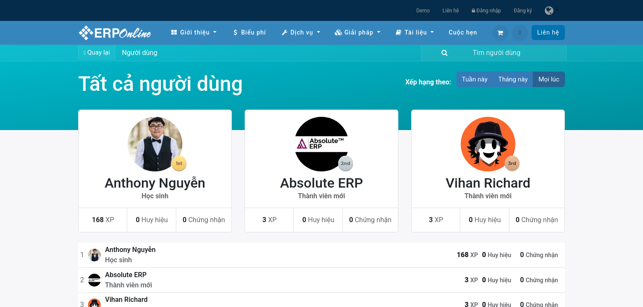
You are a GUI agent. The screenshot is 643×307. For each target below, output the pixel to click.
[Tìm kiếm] (442, 53)
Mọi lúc (548, 79)
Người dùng (139, 53)
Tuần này (475, 79)
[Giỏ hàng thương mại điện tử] (500, 33)
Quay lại (97, 52)
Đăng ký (523, 11)
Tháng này (513, 79)
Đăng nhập (486, 11)
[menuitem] (193, 32)
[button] (520, 33)
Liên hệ (451, 11)
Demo (423, 11)
